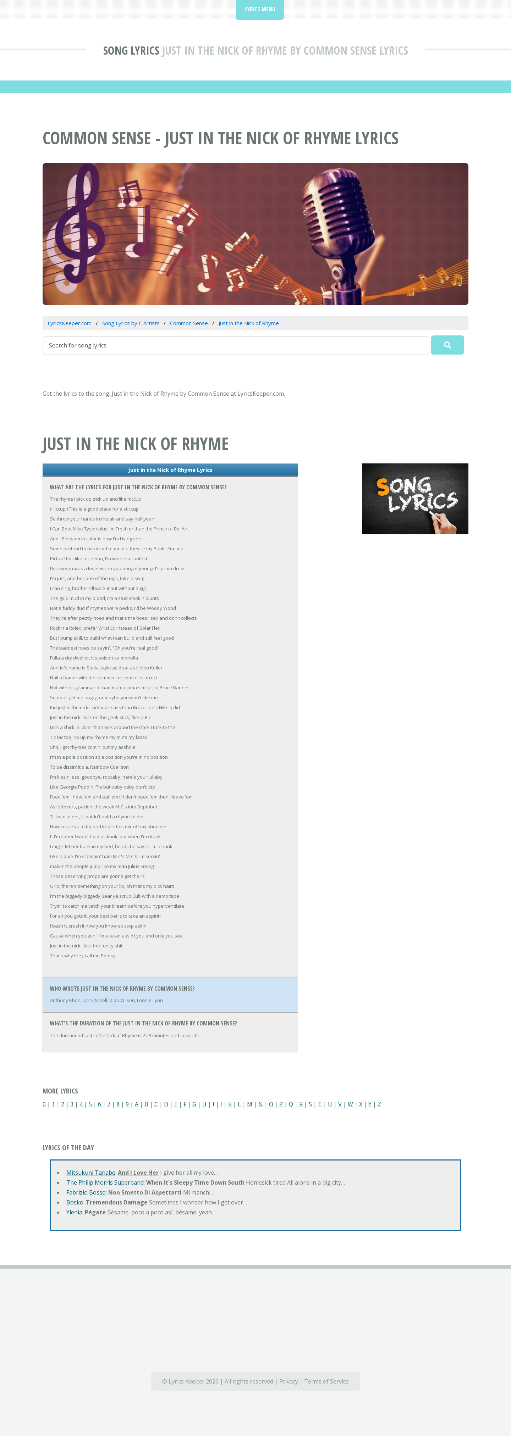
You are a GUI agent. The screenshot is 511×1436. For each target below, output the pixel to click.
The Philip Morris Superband (105, 1182)
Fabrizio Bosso (86, 1192)
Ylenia (74, 1212)
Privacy (288, 1381)
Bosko (74, 1202)
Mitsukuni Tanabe (90, 1172)
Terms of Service (326, 1381)
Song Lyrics (131, 50)
